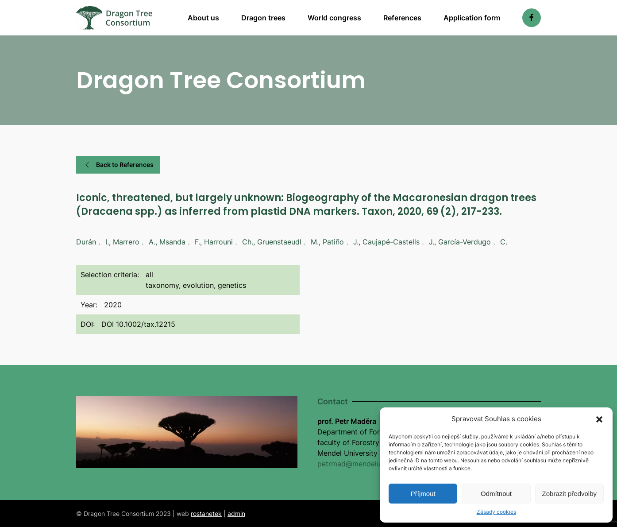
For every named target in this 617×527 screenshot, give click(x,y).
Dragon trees (263, 17)
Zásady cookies (496, 511)
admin (236, 513)
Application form (471, 17)
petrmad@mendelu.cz (353, 463)
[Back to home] (114, 17)
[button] (599, 419)
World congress (334, 17)
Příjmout (423, 493)
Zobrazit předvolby (569, 493)
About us (203, 17)
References (402, 17)
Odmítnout (496, 493)
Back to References (118, 164)
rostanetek (206, 513)
